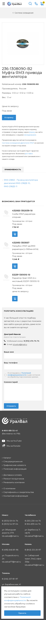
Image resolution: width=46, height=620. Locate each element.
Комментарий (11, 382)
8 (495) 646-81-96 (10, 550)
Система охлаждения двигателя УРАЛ (18, 143)
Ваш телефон (11, 363)
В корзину (9, 117)
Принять (22, 613)
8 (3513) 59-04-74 (10, 521)
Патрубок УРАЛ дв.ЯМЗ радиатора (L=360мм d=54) (25, 247)
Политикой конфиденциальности (19, 374)
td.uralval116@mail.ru (34, 565)
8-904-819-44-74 (33, 524)
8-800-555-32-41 (36, 3)
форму (32, 132)
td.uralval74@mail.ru (34, 536)
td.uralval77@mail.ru (11, 562)
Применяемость (13, 169)
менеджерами (30, 135)
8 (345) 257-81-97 (10, 579)
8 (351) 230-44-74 (33, 521)
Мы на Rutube (13, 446)
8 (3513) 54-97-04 (10, 524)
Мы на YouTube (14, 441)
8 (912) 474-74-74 (31, 341)
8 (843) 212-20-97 (33, 550)
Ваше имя (9, 352)
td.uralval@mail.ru (20, 344)
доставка (29, 154)
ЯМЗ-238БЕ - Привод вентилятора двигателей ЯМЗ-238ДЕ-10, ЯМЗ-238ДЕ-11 (21, 183)
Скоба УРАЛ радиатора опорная (23, 215)
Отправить (11, 406)
